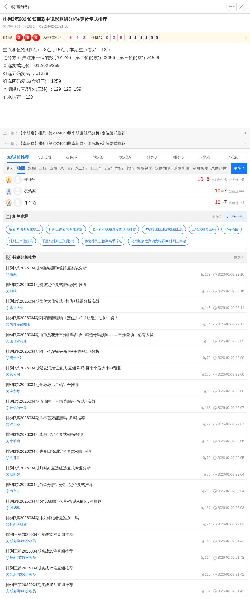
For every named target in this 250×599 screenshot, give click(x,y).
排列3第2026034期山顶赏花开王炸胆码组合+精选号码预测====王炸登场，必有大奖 (125, 338)
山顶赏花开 (16, 341)
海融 (11, 274)
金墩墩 (13, 391)
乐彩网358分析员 (21, 574)
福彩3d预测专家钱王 (24, 229)
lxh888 (13, 508)
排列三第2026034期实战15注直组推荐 (125, 537)
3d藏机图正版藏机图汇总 (163, 229)
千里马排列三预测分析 (59, 241)
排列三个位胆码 (21, 241)
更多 (231, 7)
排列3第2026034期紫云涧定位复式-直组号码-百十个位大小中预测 (125, 371)
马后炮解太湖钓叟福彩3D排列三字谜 (158, 241)
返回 (5, 6)
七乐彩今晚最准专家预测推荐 (114, 229)
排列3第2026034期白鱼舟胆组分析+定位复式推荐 (125, 488)
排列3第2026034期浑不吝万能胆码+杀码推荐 (125, 421)
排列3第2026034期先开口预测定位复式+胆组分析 (125, 454)
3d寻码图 (231, 229)
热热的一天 (16, 408)
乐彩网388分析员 (21, 558)
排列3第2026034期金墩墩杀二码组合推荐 (125, 388)
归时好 (13, 474)
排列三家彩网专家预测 (66, 229)
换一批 (235, 216)
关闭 (241, 7)
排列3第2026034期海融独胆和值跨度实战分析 (125, 271)
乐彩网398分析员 (21, 541)
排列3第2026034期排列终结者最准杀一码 (125, 521)
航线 (11, 291)
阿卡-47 (13, 358)
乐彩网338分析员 (21, 591)
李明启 (13, 441)
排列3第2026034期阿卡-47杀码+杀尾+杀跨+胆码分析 (125, 354)
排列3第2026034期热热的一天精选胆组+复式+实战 (125, 404)
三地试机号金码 (204, 229)
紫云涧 (13, 374)
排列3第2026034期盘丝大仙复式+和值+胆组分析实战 (125, 304)
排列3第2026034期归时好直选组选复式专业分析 (125, 471)
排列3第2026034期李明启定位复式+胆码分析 (125, 437)
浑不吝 (13, 424)
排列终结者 (16, 524)
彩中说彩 (11, 26)
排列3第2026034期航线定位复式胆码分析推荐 (125, 287)
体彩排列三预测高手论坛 (103, 241)
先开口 (13, 458)
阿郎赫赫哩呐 (18, 324)
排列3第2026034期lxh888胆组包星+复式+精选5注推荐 (125, 504)
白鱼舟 (13, 491)
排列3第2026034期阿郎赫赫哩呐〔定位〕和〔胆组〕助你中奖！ (125, 321)
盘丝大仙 (14, 308)
